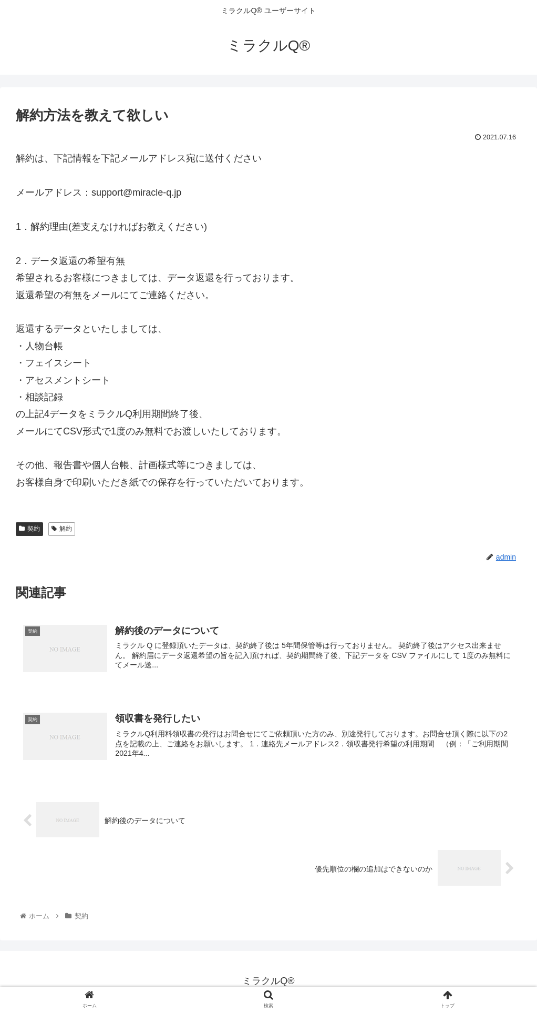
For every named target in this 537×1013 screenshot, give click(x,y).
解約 (61, 528)
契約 (29, 528)
